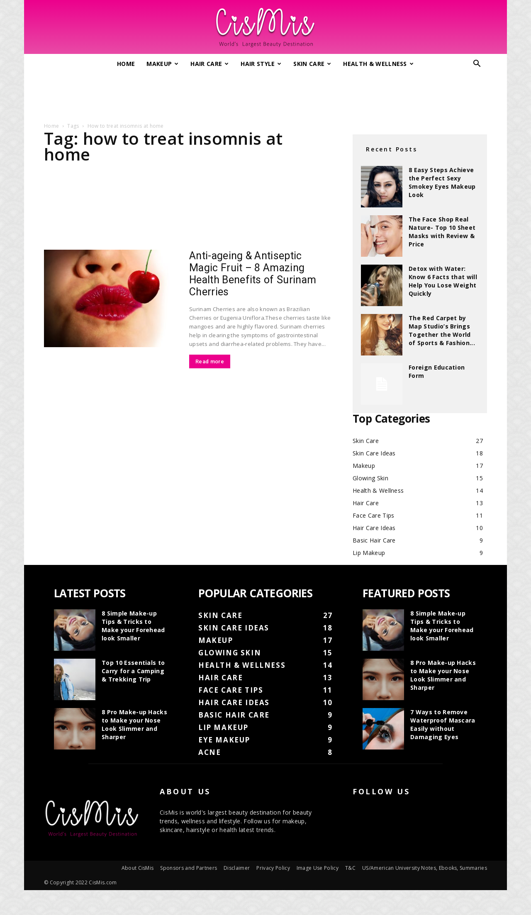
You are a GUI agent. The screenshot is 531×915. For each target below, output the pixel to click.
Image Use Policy (318, 867)
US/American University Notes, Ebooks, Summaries (424, 867)
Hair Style (261, 64)
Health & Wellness (378, 64)
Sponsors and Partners (188, 867)
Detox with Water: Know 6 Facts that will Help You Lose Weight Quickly (443, 281)
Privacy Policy (273, 867)
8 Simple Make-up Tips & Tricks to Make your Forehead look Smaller (133, 625)
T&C (350, 867)
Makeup (162, 64)
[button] (477, 64)
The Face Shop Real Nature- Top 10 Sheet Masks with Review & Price (442, 231)
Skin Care (312, 64)
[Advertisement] (265, 94)
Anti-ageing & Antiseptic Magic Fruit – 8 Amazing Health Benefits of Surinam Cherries (252, 274)
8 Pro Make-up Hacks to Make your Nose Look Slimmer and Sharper (134, 724)
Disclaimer (237, 867)
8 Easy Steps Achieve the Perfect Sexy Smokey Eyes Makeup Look (442, 182)
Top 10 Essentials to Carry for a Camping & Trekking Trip (133, 671)
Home (126, 64)
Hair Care (209, 64)
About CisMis (138, 867)
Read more (209, 361)
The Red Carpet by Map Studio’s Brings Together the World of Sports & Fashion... (442, 330)
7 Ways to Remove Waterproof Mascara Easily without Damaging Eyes (442, 724)
